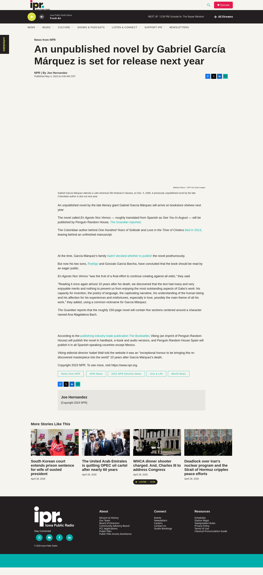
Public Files (105, 538)
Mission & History (109, 525)
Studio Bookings (163, 536)
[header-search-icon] (210, 8)
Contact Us (160, 533)
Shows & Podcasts (91, 35)
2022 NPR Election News (126, 381)
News (31, 35)
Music (46, 35)
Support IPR (153, 35)
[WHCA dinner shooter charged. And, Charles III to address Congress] (157, 450)
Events (157, 525)
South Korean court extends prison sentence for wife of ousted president (52, 475)
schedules (4, 52)
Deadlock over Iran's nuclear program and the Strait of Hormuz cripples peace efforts (206, 475)
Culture (64, 35)
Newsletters (179, 35)
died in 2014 (193, 237)
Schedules (200, 525)
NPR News (96, 381)
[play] (31, 24)
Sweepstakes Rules (205, 530)
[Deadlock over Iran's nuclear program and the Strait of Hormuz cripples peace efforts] (208, 450)
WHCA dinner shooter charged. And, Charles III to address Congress (157, 473)
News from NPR (45, 47)
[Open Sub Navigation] (37, 35)
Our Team (104, 528)
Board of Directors (109, 530)
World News (178, 381)
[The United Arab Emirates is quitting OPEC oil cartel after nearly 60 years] (106, 450)
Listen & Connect (124, 35)
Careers (158, 530)
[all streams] (223, 24)
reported (125, 229)
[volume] (42, 24)
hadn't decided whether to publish (129, 263)
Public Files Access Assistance (115, 541)
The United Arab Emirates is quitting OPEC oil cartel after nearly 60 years (104, 473)
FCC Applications (108, 536)
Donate (227, 9)
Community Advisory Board (114, 533)
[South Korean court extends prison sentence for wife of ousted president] (55, 450)
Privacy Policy (202, 533)
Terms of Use (202, 536)
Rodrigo (93, 271)
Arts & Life (156, 381)
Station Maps (202, 528)
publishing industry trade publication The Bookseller (114, 343)
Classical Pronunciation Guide (211, 538)
